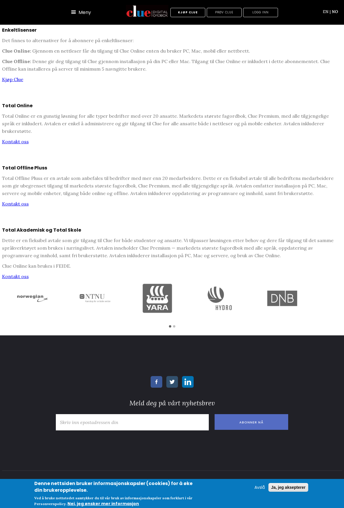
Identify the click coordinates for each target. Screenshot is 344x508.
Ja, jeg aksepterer (288, 487)
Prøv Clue (224, 12)
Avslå (259, 487)
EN (327, 11)
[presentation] (97, 444)
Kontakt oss (15, 141)
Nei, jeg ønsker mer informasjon (103, 504)
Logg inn (260, 12)
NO (335, 11)
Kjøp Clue (188, 12)
